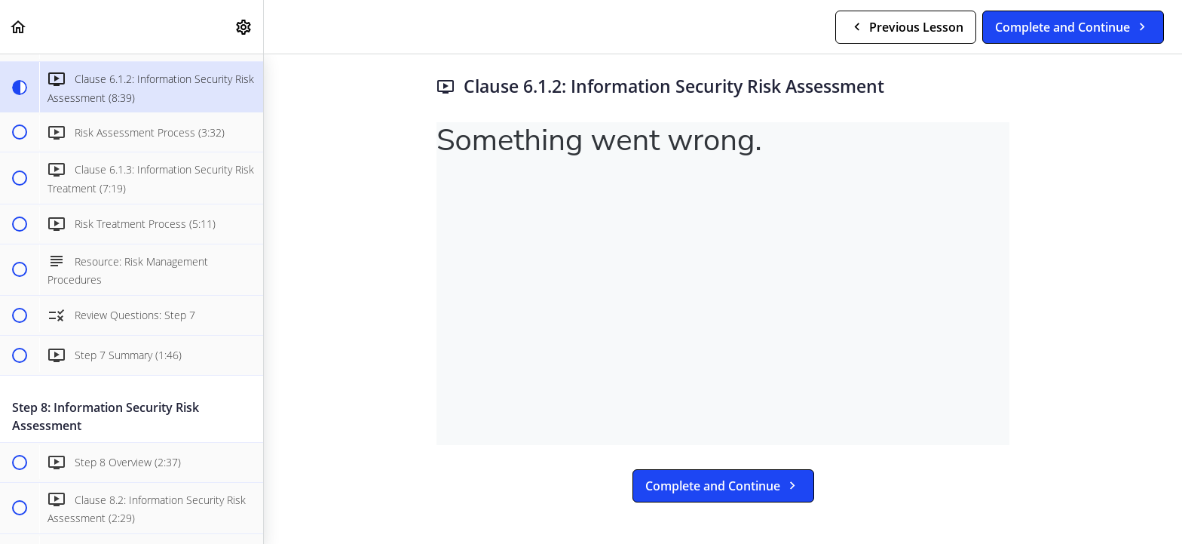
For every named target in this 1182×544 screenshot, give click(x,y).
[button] (19, 27)
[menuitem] (244, 27)
